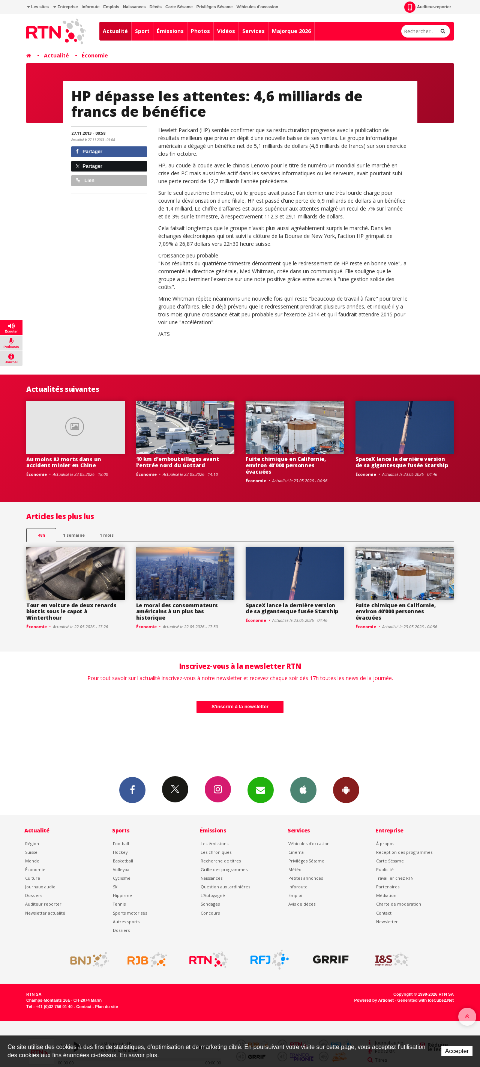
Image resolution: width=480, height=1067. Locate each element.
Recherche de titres (221, 860)
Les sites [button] (38, 7)
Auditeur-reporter (427, 7)
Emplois (111, 7)
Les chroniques (216, 852)
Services (253, 31)
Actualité (115, 31)
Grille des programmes (224, 869)
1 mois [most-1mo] (107, 535)
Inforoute (91, 7)
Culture (32, 878)
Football (121, 843)
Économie (95, 55)
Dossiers (33, 895)
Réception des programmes (404, 852)
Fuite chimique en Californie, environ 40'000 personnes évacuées (286, 465)
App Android (346, 789)
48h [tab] (41, 535)
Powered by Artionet (374, 1000)
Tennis (119, 903)
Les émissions (214, 843)
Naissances (134, 7)
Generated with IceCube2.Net (426, 1000)
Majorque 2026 (291, 31)
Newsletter (387, 921)
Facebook (132, 789)
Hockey (120, 852)
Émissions (170, 31)
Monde (32, 860)
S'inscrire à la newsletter (240, 706)
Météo (295, 869)
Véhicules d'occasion (257, 7)
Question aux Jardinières (225, 886)
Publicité (385, 869)
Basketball (123, 860)
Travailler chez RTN (395, 878)
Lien (85, 180)
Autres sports (126, 921)
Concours (210, 912)
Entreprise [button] (65, 7)
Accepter (457, 1051)
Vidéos (226, 31)
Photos (200, 31)
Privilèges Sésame (214, 7)
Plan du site (106, 1006)
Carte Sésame (179, 7)
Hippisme (122, 895)
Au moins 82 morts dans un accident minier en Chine (63, 462)
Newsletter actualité (45, 912)
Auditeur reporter (43, 903)
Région (32, 843)
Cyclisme (121, 878)
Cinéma (296, 852)
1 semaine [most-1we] (74, 535)
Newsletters (261, 789)
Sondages (210, 903)
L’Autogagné (213, 895)
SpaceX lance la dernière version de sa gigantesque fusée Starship (402, 462)
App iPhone (303, 789)
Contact (384, 912)
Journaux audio (40, 886)
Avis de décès (301, 903)
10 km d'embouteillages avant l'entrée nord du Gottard (177, 462)
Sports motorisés (130, 912)
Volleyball (122, 869)
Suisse (31, 852)
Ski (115, 886)
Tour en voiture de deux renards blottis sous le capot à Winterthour (71, 612)
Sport (142, 31)
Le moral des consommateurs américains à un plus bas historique (177, 612)
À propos (385, 843)
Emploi (295, 895)
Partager (89, 151)
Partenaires (387, 886)
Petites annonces (305, 878)
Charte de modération (398, 903)
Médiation (386, 895)
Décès (156, 7)
